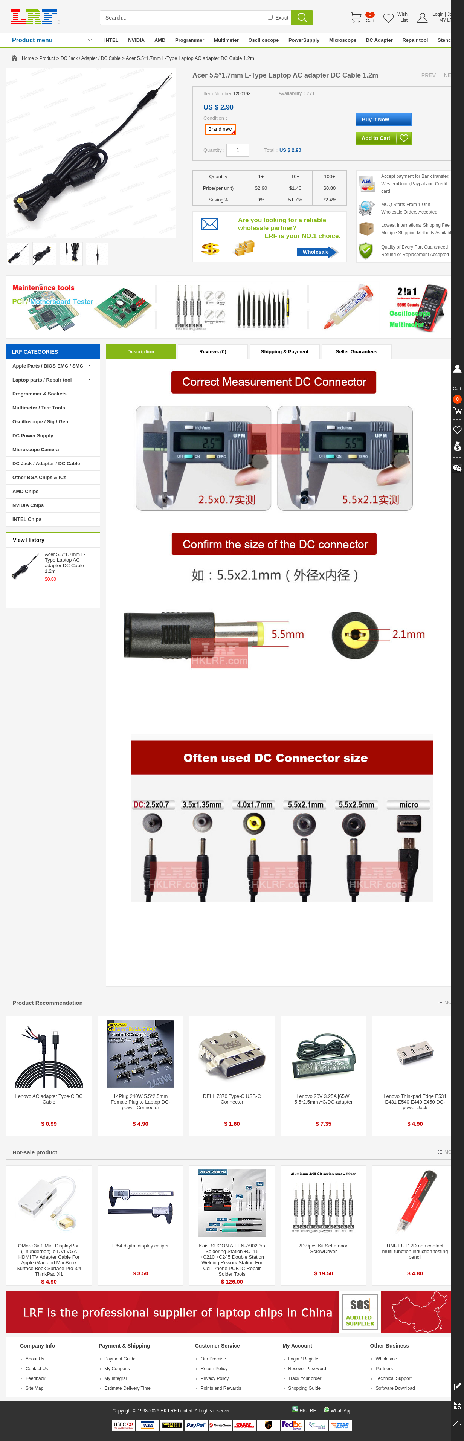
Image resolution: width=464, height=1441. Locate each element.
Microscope (342, 40)
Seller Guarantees (357, 351)
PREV (428, 75)
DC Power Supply (32, 435)
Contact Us (37, 1368)
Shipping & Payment (284, 351)
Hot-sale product (34, 1152)
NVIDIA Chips (28, 505)
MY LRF (447, 20)
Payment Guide (120, 1359)
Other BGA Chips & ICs (39, 477)
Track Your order (304, 1378)
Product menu (32, 40)
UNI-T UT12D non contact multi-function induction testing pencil (415, 1251)
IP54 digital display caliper (140, 1246)
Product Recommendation (47, 1003)
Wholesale (316, 252)
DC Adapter (379, 40)
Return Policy (214, 1368)
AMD (160, 40)
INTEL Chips (26, 519)
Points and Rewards (221, 1388)
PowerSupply (303, 40)
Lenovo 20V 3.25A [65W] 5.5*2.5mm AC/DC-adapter (324, 1099)
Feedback (36, 1378)
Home (28, 58)
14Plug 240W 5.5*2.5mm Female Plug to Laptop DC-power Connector (140, 1101)
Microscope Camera (35, 449)
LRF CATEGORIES (35, 352)
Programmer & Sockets (39, 394)
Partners (384, 1368)
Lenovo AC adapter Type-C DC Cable (49, 1099)
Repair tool (415, 40)
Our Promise (213, 1359)
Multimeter (226, 40)
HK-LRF (307, 1411)
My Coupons (117, 1368)
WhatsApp (341, 1411)
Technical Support (394, 1378)
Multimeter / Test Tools (38, 408)
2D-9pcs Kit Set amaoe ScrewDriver (323, 1248)
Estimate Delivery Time (127, 1388)
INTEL (111, 40)
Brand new (221, 130)
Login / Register (304, 1359)
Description (140, 351)
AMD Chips (25, 491)
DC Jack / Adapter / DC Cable (91, 58)
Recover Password (307, 1368)
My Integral (115, 1378)
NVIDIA (136, 40)
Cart (370, 20)
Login (437, 14)
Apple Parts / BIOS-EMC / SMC (47, 366)
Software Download (395, 1388)
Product (47, 58)
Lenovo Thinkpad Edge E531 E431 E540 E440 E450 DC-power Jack (414, 1101)
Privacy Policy (215, 1378)
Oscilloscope (263, 40)
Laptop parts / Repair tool (42, 380)
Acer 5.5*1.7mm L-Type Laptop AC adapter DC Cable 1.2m (65, 562)
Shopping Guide (304, 1388)
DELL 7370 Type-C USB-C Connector (232, 1099)
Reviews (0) (212, 351)
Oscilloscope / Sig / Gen (40, 421)
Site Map (34, 1388)
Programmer (189, 40)
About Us (35, 1359)
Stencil (446, 40)
